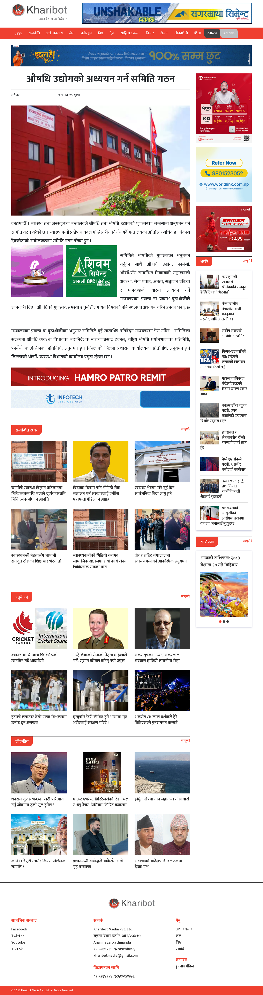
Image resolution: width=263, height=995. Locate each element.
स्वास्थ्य (212, 33)
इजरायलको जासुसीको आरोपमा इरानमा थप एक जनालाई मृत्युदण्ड (222, 516)
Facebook (19, 929)
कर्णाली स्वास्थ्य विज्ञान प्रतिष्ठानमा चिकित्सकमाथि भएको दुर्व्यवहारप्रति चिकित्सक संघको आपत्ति (38, 493)
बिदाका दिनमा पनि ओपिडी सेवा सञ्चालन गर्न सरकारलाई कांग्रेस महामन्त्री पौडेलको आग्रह (96, 493)
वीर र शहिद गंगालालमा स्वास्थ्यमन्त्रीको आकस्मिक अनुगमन (161, 558)
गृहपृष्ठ (18, 33)
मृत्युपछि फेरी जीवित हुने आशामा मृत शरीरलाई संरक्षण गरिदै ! (100, 719)
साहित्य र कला (130, 33)
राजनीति (34, 33)
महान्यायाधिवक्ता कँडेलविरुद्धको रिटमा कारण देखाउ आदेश (223, 386)
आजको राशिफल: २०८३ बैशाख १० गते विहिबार (220, 561)
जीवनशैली (181, 33)
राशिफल (207, 542)
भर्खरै (204, 261)
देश (112, 33)
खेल (72, 33)
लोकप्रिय (22, 741)
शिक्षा (197, 33)
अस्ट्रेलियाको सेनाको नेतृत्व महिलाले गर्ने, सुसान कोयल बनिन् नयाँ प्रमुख (100, 658)
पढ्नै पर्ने (21, 597)
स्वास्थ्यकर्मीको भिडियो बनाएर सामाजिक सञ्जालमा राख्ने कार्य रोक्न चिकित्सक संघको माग (100, 561)
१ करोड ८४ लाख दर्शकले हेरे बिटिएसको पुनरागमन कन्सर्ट (156, 719)
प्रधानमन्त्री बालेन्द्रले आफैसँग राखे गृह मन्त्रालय (98, 864)
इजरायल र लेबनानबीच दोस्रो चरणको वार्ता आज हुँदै (223, 440)
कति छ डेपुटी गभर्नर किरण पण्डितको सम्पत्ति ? (39, 864)
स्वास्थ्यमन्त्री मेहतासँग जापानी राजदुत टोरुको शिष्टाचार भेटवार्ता (36, 558)
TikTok (17, 949)
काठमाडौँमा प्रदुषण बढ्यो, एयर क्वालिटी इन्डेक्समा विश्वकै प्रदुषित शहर (223, 413)
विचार (150, 33)
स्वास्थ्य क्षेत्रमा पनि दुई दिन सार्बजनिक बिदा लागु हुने (154, 490)
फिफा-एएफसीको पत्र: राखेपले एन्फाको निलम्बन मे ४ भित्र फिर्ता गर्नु (223, 359)
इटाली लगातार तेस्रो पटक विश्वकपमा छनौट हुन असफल (39, 719)
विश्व (101, 33)
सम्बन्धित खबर (26, 430)
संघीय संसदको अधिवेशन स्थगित (233, 333)
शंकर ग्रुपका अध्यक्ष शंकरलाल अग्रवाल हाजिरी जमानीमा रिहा (157, 658)
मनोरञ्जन (86, 33)
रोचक (164, 33)
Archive (229, 33)
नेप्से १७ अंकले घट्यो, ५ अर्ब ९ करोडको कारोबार (234, 464)
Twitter (17, 936)
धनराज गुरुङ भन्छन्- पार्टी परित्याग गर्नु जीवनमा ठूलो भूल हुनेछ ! (37, 802)
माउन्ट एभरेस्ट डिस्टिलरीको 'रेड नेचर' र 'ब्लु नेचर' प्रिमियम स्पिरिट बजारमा (100, 802)
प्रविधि (180, 949)
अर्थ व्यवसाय (54, 33)
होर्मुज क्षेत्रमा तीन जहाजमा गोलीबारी (162, 799)
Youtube (18, 942)
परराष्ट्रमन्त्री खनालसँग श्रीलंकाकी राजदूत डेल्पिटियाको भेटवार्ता (223, 285)
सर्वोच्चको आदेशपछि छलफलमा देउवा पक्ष (158, 864)
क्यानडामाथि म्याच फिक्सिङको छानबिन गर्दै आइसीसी (34, 658)
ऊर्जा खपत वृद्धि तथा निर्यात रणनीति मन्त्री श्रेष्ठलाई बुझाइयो (221, 489)
